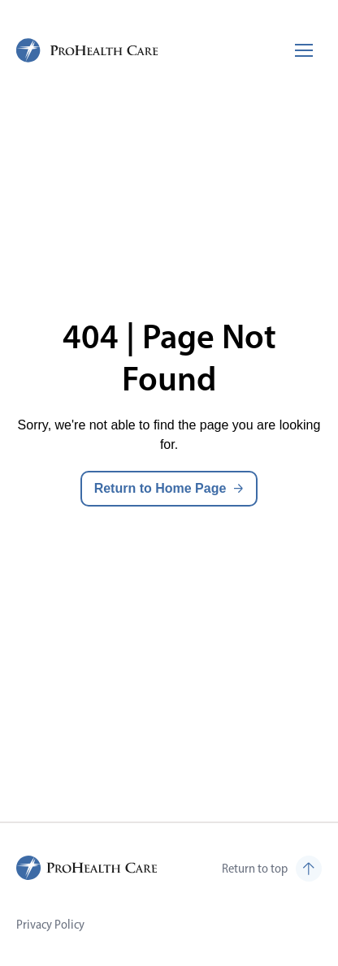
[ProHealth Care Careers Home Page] (87, 50)
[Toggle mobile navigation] (304, 50)
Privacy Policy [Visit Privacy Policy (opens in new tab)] (50, 924)
